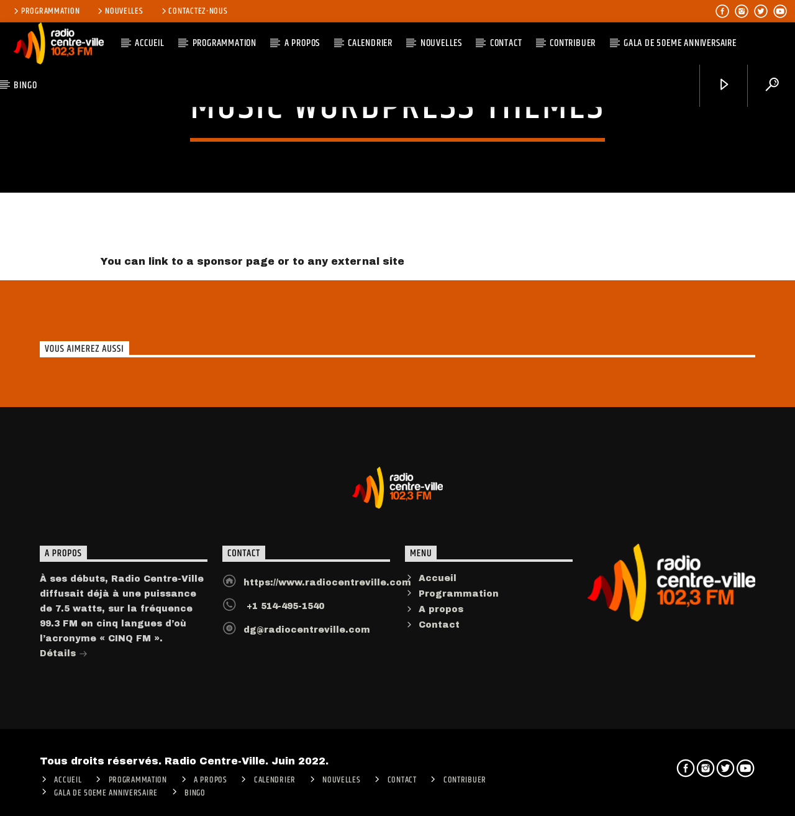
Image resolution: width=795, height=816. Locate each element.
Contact (506, 43)
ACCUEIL (150, 43)
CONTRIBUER (573, 43)
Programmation (46, 11)
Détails (64, 662)
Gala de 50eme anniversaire (680, 43)
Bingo (25, 85)
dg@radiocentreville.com (306, 637)
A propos (441, 616)
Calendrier (370, 43)
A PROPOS (302, 43)
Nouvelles (119, 11)
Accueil (438, 585)
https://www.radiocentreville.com (327, 590)
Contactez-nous (194, 11)
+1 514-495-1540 (283, 613)
